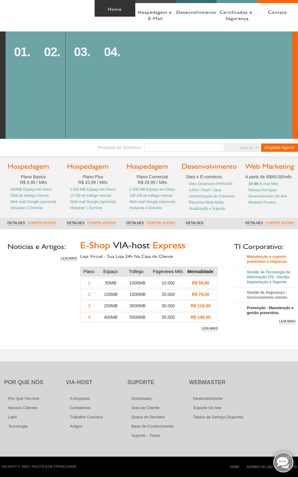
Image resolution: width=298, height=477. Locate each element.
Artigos (76, 426)
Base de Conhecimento (153, 426)
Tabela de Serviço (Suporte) (218, 417)
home (234, 467)
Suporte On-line (207, 407)
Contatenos (80, 407)
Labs (12, 417)
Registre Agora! (280, 147)
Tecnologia (18, 426)
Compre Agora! (41, 223)
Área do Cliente (65, 5)
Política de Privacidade (54, 466)
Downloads (142, 398)
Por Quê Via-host (23, 398)
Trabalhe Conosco (86, 417)
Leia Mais (69, 258)
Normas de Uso (260, 467)
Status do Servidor (148, 417)
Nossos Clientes (23, 407)
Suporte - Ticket (146, 435)
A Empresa (80, 398)
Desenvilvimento (208, 398)
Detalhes (16, 223)
